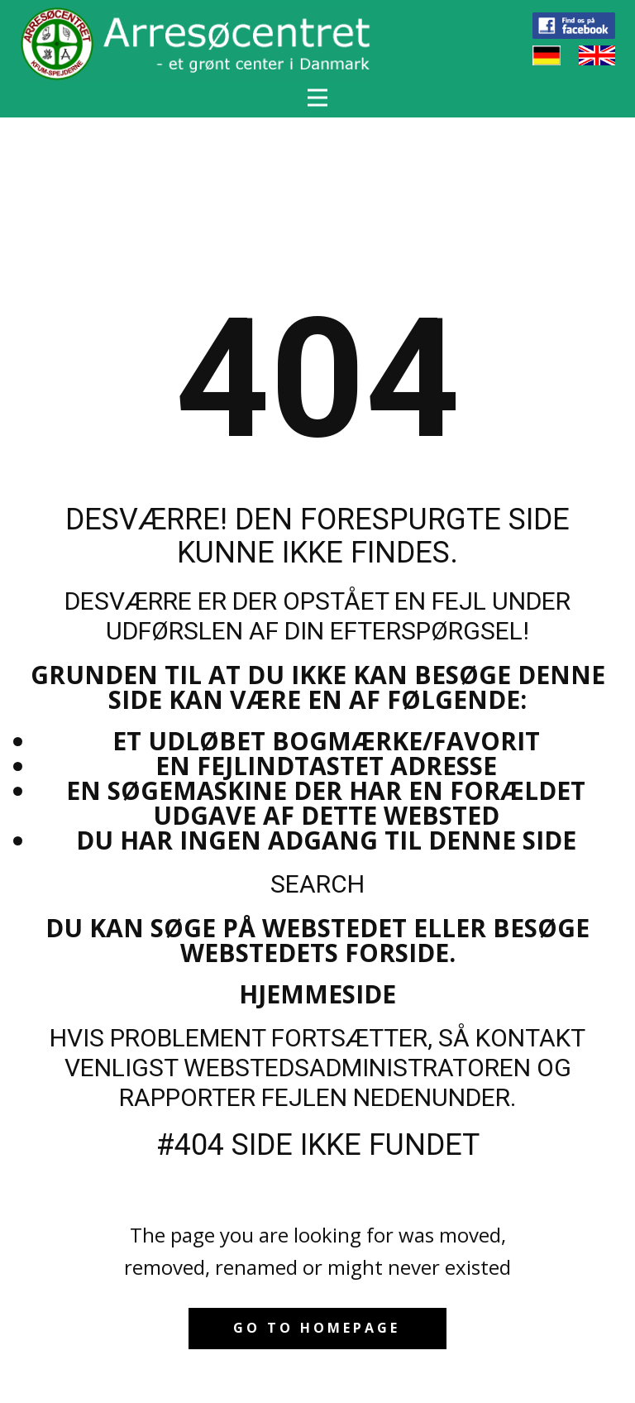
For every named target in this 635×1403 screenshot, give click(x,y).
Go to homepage (316, 1328)
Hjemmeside (317, 994)
